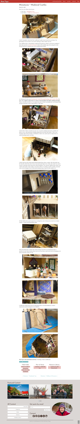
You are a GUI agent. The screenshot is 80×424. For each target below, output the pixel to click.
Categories (18, 409)
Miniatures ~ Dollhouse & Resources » (49, 376)
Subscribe (47, 409)
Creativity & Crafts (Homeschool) (55, 367)
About (64, 1)
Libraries (18, 414)
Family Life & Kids (25, 370)
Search (25, 406)
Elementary (25, 368)
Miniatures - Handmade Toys (40, 367)
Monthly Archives (17, 417)
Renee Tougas (5, 1)
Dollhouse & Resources (33, 12)
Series (18, 412)
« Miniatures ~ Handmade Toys (29, 376)
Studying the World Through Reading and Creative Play (44, 99)
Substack (74, 1)
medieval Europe (33, 45)
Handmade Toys (30, 11)
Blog (78, 1)
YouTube (68, 1)
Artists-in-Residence (25, 366)
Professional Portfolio (57, 1)
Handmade (25, 371)
